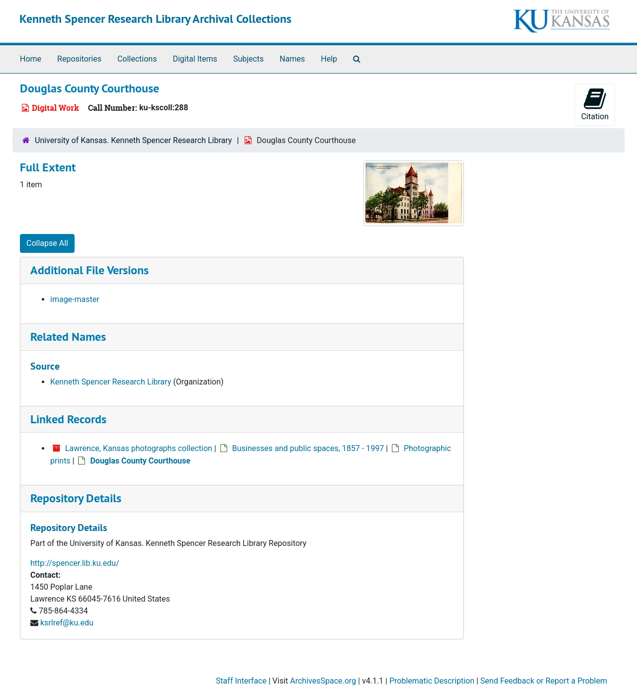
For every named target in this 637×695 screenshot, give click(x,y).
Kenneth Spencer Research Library (110, 381)
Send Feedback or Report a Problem (543, 681)
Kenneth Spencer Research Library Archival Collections (155, 18)
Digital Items (195, 59)
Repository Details (75, 498)
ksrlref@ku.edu (66, 622)
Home (30, 59)
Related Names (68, 336)
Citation (595, 104)
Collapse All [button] (47, 243)
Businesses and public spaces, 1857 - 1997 (308, 448)
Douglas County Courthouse (140, 460)
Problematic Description (431, 681)
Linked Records (68, 419)
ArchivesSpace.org (323, 681)
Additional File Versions (89, 270)
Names (292, 59)
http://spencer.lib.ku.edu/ (74, 563)
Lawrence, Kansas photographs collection (138, 448)
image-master (74, 299)
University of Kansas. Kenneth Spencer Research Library (133, 140)
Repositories (79, 59)
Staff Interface (241, 681)
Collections (137, 59)
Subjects (248, 59)
